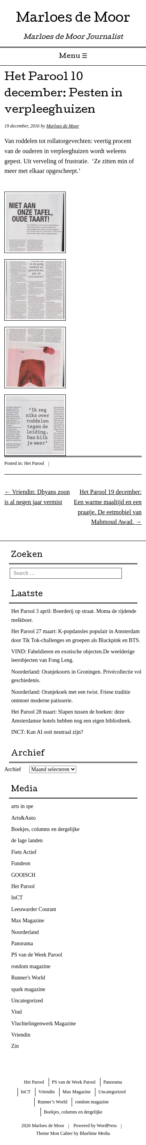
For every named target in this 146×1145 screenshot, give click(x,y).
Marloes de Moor (73, 19)
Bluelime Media (95, 1133)
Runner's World (28, 978)
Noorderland (25, 932)
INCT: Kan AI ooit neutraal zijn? (47, 732)
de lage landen (27, 840)
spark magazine (28, 989)
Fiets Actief (24, 852)
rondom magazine (31, 966)
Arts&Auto (23, 818)
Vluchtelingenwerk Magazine (43, 1023)
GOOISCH (23, 875)
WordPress (107, 1125)
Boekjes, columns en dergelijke (45, 829)
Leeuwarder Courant (33, 909)
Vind (16, 1012)
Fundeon (20, 863)
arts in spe (22, 806)
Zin (15, 1046)
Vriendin (20, 1035)
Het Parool (34, 463)
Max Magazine (27, 920)
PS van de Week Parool (36, 955)
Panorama (22, 943)
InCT (17, 898)
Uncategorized (27, 1001)
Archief (12, 769)
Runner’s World (52, 1102)
